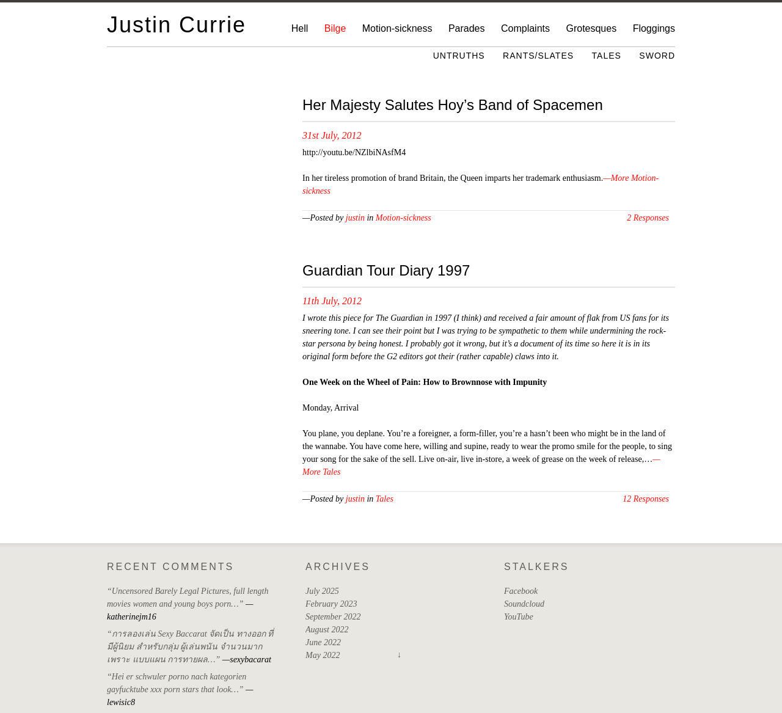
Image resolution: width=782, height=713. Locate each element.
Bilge (335, 28)
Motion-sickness (397, 28)
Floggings (654, 28)
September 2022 (333, 616)
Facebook (521, 591)
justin (355, 217)
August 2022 (326, 629)
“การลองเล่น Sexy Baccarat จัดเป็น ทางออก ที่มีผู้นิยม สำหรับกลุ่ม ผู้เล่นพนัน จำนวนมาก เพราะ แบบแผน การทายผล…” (190, 646)
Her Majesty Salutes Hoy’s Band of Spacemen (452, 105)
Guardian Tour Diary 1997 (386, 270)
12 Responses (646, 498)
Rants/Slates (538, 55)
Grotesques (591, 28)
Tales (606, 55)
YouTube (518, 616)
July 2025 (322, 591)
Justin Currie (176, 24)
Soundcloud (524, 604)
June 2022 (323, 642)
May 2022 (322, 655)
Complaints (525, 28)
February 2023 (331, 604)
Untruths (459, 55)
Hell (300, 28)
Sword (657, 55)
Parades (466, 28)
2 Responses (648, 217)
